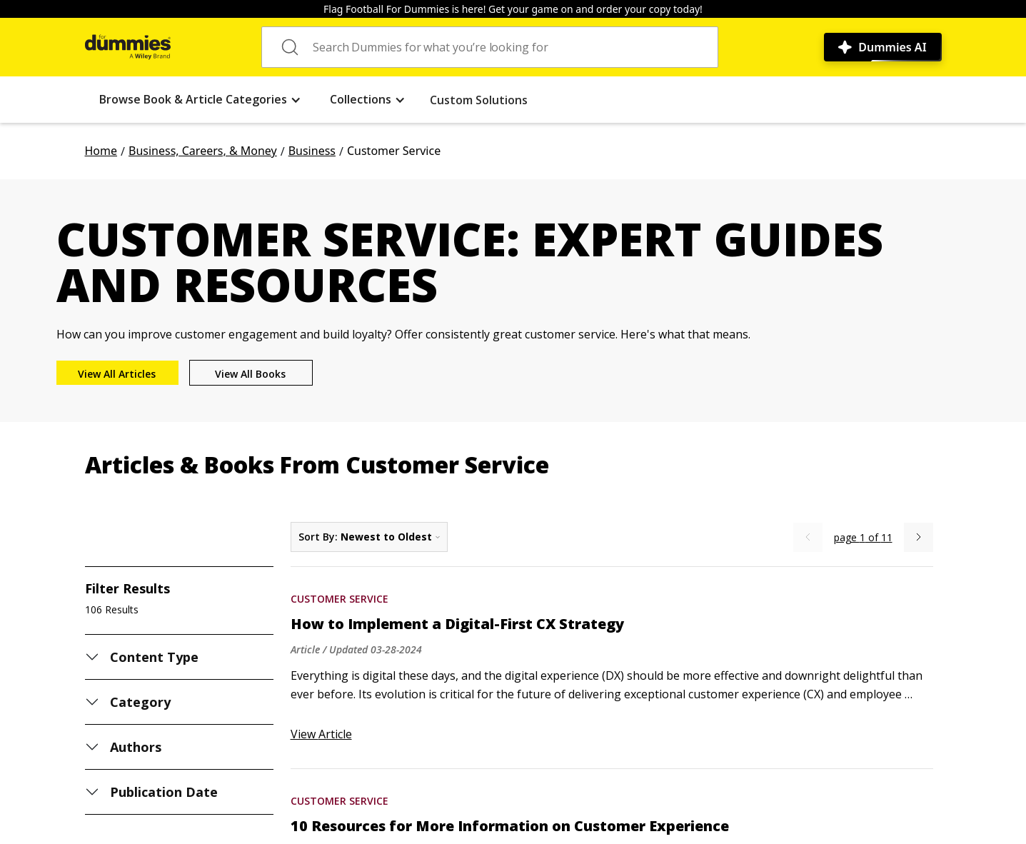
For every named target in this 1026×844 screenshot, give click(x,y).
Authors (135, 746)
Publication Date (164, 791)
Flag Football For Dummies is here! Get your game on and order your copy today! (513, 9)
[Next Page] (918, 537)
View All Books (250, 374)
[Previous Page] (808, 537)
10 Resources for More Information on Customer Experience (510, 826)
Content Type (154, 656)
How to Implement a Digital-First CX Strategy (457, 624)
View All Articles (117, 374)
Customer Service (339, 599)
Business (312, 151)
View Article (321, 734)
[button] (200, 99)
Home (101, 151)
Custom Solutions (479, 100)
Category (140, 701)
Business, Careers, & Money (203, 151)
